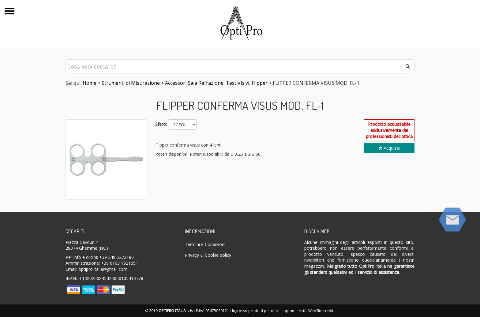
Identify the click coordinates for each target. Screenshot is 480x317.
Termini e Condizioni (205, 244)
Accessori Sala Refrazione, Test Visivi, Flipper (216, 83)
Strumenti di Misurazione (131, 83)
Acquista (389, 148)
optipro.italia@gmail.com (102, 269)
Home (89, 83)
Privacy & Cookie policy (208, 255)
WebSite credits (321, 310)
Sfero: (161, 124)
